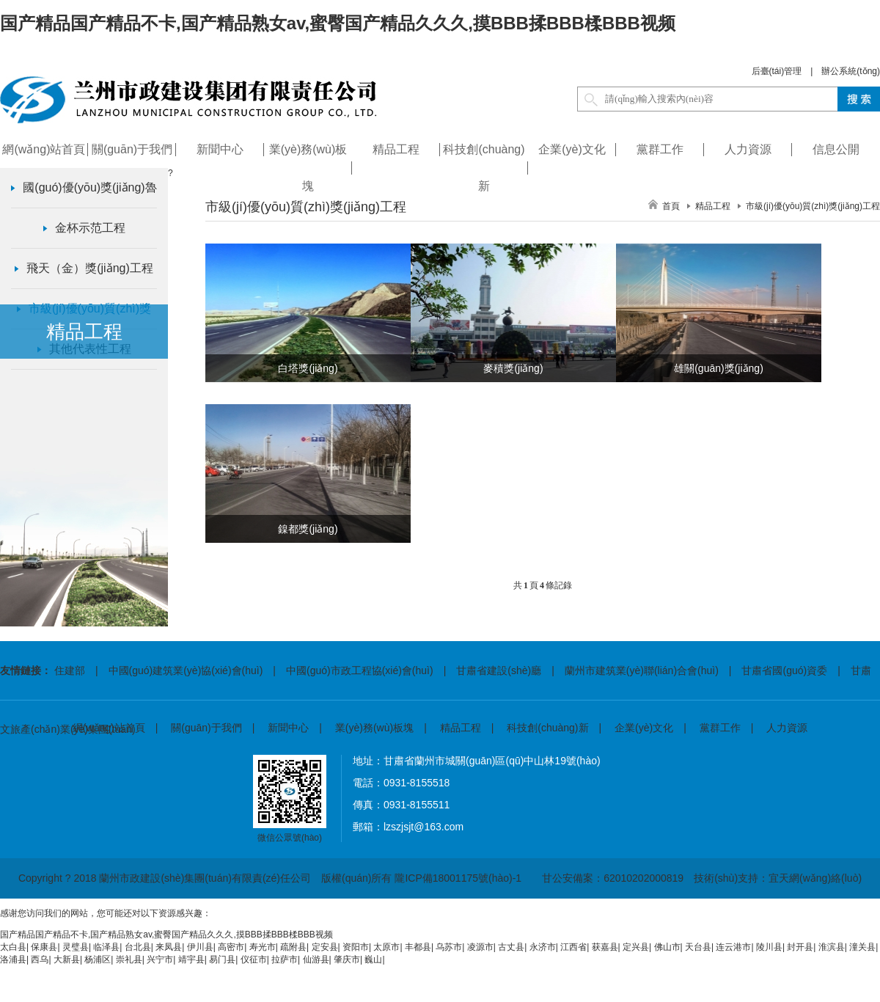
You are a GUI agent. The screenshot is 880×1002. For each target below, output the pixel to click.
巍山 (373, 959)
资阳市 (355, 947)
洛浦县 (13, 959)
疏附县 (293, 947)
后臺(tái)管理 (777, 71)
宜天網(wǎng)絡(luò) (815, 878)
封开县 (800, 947)
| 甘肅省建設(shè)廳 (487, 670)
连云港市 (733, 947)
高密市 (231, 947)
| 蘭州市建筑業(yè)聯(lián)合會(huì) (630, 670)
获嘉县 (605, 947)
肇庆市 (347, 959)
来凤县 (168, 947)
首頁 (671, 206)
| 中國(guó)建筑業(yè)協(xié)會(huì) (174, 670)
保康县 (44, 947)
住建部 (69, 670)
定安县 (325, 947)
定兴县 (636, 947)
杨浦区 (97, 959)
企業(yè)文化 (644, 728)
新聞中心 (288, 728)
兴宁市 (160, 959)
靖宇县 (191, 959)
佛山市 (667, 947)
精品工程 (460, 728)
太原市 (386, 947)
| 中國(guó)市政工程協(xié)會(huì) (348, 670)
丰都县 (418, 947)
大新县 (67, 959)
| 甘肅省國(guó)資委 (773, 670)
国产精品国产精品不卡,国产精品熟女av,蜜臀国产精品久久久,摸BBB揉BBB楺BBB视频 (337, 23)
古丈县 (511, 947)
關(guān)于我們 (206, 728)
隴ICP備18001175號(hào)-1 (458, 878)
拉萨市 (284, 959)
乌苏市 (449, 947)
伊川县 (200, 947)
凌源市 (480, 947)
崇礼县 (129, 959)
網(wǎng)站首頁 (109, 728)
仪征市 (254, 959)
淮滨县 (831, 947)
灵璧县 (75, 947)
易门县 (222, 959)
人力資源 (786, 728)
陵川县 (769, 947)
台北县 (138, 947)
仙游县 (316, 959)
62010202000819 (643, 878)
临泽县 (106, 947)
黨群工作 (720, 728)
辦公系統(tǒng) (850, 71)
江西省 (573, 947)
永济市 (542, 947)
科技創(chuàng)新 (547, 728)
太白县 (13, 947)
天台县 (698, 947)
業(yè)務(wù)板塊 (374, 728)
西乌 (39, 959)
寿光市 (262, 947)
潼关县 (862, 947)
